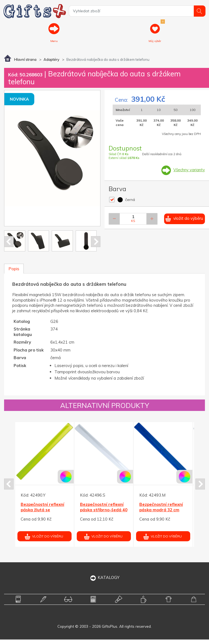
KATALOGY (105, 577)
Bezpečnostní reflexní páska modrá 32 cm (161, 507)
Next (95, 241)
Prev (9, 241)
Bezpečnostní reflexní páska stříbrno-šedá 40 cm (103, 510)
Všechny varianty (189, 170)
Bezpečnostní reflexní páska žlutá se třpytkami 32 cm (42, 510)
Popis (13, 269)
